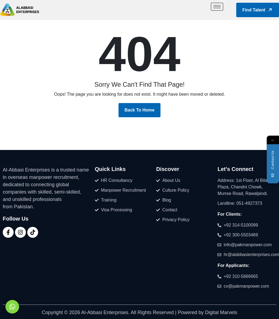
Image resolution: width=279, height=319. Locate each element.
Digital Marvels (221, 312)
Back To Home (139, 110)
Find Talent (258, 9)
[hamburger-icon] (217, 7)
